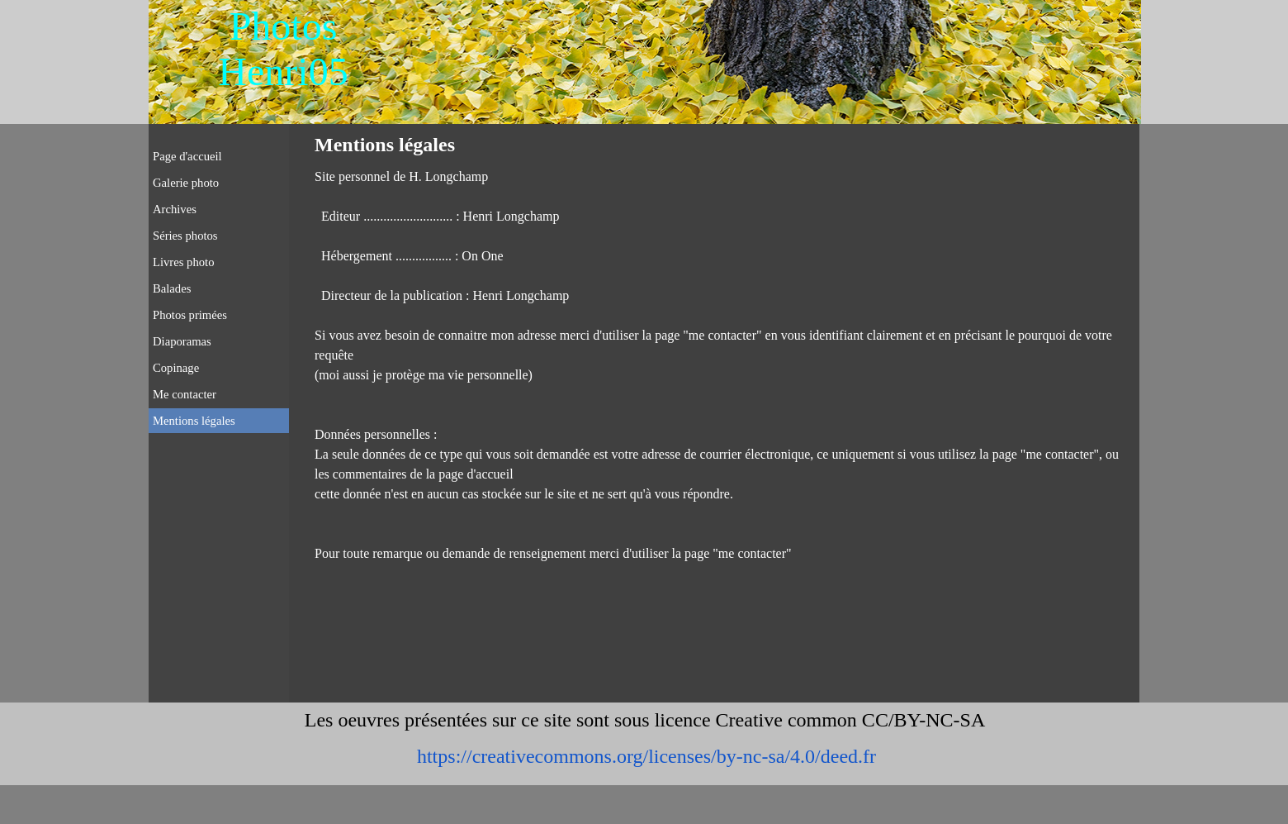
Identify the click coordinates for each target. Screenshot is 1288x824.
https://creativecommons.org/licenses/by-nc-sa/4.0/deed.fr (646, 756)
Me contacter (184, 394)
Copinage (176, 367)
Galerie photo (186, 182)
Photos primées (190, 315)
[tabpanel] (722, 365)
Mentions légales (194, 420)
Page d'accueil (187, 156)
